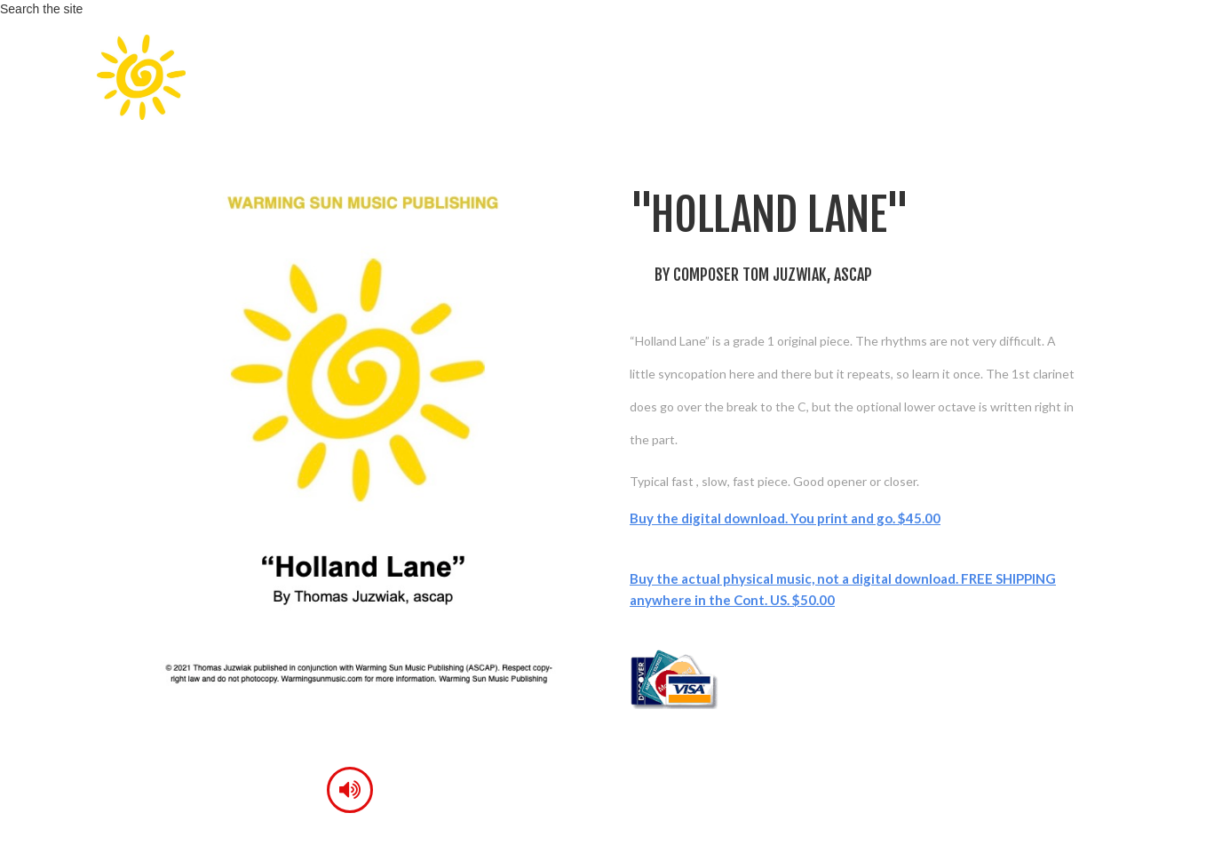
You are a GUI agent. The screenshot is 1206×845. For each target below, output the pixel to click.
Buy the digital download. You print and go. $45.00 (785, 518)
